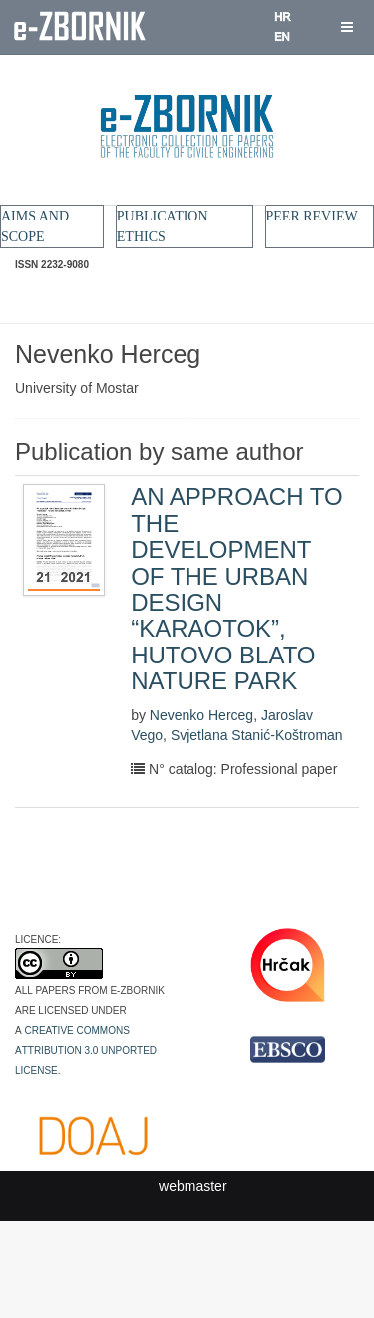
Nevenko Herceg (201, 715)
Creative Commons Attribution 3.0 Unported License (86, 1049)
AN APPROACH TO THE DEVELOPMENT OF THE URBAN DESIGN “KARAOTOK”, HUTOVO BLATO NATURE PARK (237, 588)
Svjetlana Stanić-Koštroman (257, 735)
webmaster (192, 1186)
